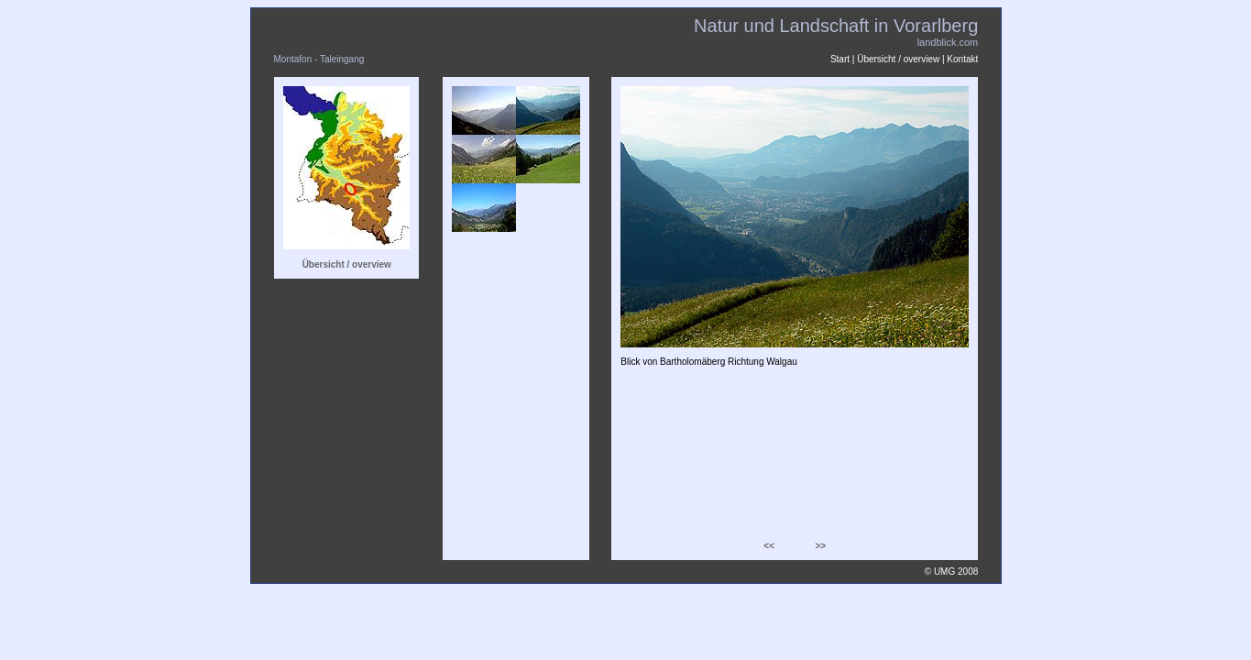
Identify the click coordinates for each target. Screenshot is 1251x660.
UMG (944, 571)
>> (820, 546)
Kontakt (962, 59)
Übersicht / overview (898, 59)
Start (840, 59)
